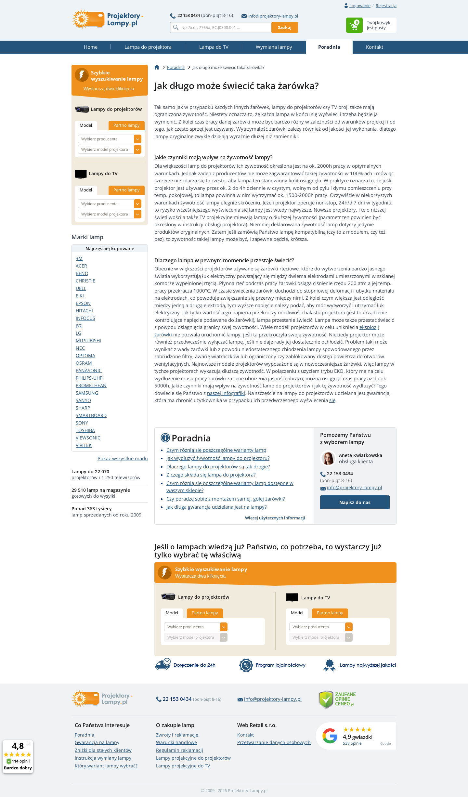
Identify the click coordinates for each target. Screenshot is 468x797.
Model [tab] (172, 613)
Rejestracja (386, 5)
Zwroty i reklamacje (177, 735)
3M (79, 258)
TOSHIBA (85, 430)
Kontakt (245, 735)
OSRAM (84, 363)
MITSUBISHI (88, 340)
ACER (81, 266)
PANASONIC (89, 370)
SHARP (83, 408)
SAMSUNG (87, 393)
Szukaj (285, 27)
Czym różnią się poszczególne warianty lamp (216, 450)
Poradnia (84, 735)
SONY (82, 423)
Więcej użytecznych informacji (275, 518)
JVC (79, 325)
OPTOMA (85, 355)
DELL (81, 288)
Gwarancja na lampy (97, 742)
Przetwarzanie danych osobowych (274, 742)
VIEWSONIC (88, 438)
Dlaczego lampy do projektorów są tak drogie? (218, 466)
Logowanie (359, 5)
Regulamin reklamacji (179, 750)
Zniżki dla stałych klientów (103, 750)
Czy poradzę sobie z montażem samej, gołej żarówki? (225, 498)
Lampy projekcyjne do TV (183, 766)
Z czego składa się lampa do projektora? (210, 474)
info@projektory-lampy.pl (269, 16)
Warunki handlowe (176, 742)
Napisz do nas (354, 502)
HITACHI (84, 310)
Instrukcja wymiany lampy (103, 758)
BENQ (82, 273)
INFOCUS (85, 318)
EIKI (80, 296)
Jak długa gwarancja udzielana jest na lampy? (216, 506)
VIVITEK (84, 445)
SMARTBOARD (91, 415)
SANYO (83, 400)
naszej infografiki (226, 393)
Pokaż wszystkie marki (123, 458)
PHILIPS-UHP (89, 378)
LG (78, 333)
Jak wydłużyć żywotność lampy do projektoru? (217, 458)
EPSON (83, 303)
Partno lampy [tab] (205, 613)
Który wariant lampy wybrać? (106, 766)
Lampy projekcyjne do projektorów (193, 758)
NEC (80, 348)
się (332, 400)
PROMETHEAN (91, 385)
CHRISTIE (85, 281)
